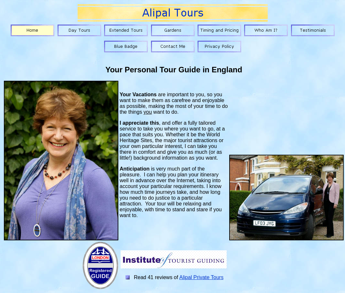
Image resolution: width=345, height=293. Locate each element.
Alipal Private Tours (201, 277)
